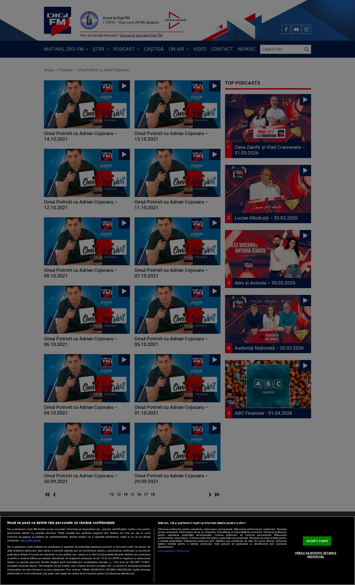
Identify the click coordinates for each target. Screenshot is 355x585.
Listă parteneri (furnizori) (173, 550)
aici (110, 562)
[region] (177, 550)
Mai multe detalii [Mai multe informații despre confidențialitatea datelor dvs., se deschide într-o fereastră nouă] (30, 540)
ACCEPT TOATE (317, 541)
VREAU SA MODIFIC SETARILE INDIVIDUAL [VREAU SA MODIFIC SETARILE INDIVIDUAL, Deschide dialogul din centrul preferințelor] (315, 554)
